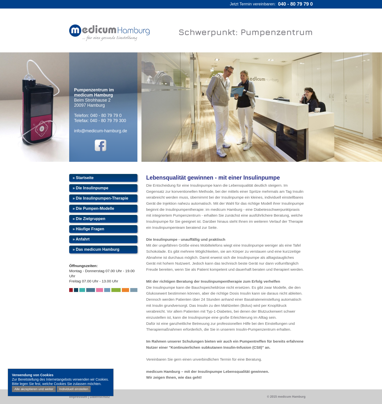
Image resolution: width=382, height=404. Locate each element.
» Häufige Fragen (88, 229)
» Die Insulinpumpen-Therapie (100, 198)
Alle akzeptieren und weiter (33, 389)
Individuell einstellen (73, 389)
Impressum (78, 397)
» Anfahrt (81, 239)
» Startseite (83, 178)
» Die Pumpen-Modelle (93, 208)
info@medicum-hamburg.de (100, 130)
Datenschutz (100, 397)
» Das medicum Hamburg (96, 249)
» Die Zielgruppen (89, 219)
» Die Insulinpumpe (90, 188)
